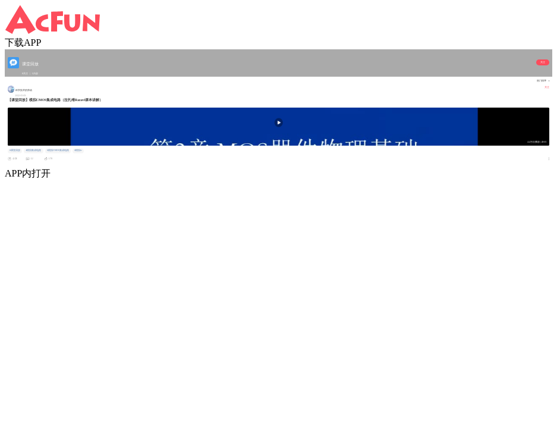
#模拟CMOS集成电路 (58, 150)
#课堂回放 (15, 150)
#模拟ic (78, 150)
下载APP (23, 42)
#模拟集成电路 (33, 150)
